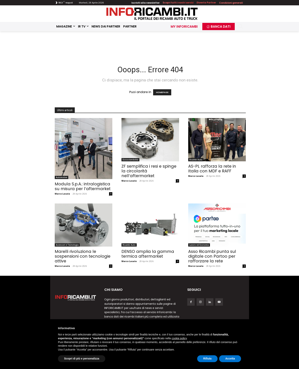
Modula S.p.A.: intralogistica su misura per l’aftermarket (83, 186)
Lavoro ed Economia (199, 245)
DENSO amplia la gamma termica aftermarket (147, 254)
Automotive (61, 177)
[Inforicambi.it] (152, 13)
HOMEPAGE (162, 92)
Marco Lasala (62, 193)
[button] (241, 26)
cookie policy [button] (179, 338)
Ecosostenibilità (130, 159)
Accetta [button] (230, 358)
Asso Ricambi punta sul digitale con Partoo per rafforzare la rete (212, 256)
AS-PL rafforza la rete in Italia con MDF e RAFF (212, 168)
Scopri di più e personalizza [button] (81, 358)
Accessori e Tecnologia (67, 245)
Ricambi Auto (195, 159)
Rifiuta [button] (207, 358)
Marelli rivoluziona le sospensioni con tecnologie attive (82, 256)
